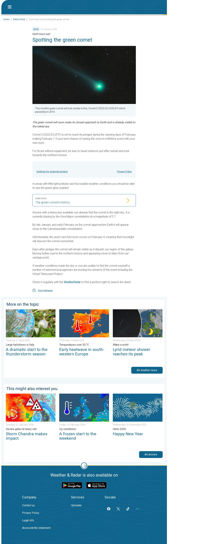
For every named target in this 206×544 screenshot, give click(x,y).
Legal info (28, 520)
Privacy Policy (124, 171)
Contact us (28, 505)
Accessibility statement (36, 527)
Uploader (76, 505)
